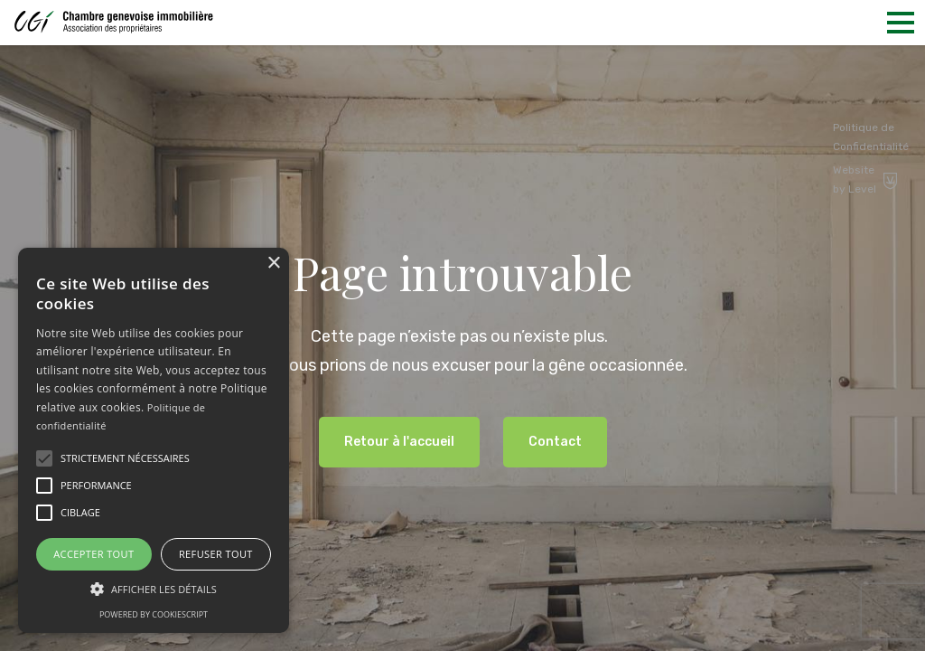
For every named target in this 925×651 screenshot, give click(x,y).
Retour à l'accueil (399, 441)
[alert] (153, 440)
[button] (44, 458)
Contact (555, 441)
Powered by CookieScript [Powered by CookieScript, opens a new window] (153, 614)
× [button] (273, 263)
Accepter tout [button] (93, 554)
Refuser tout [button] (216, 554)
